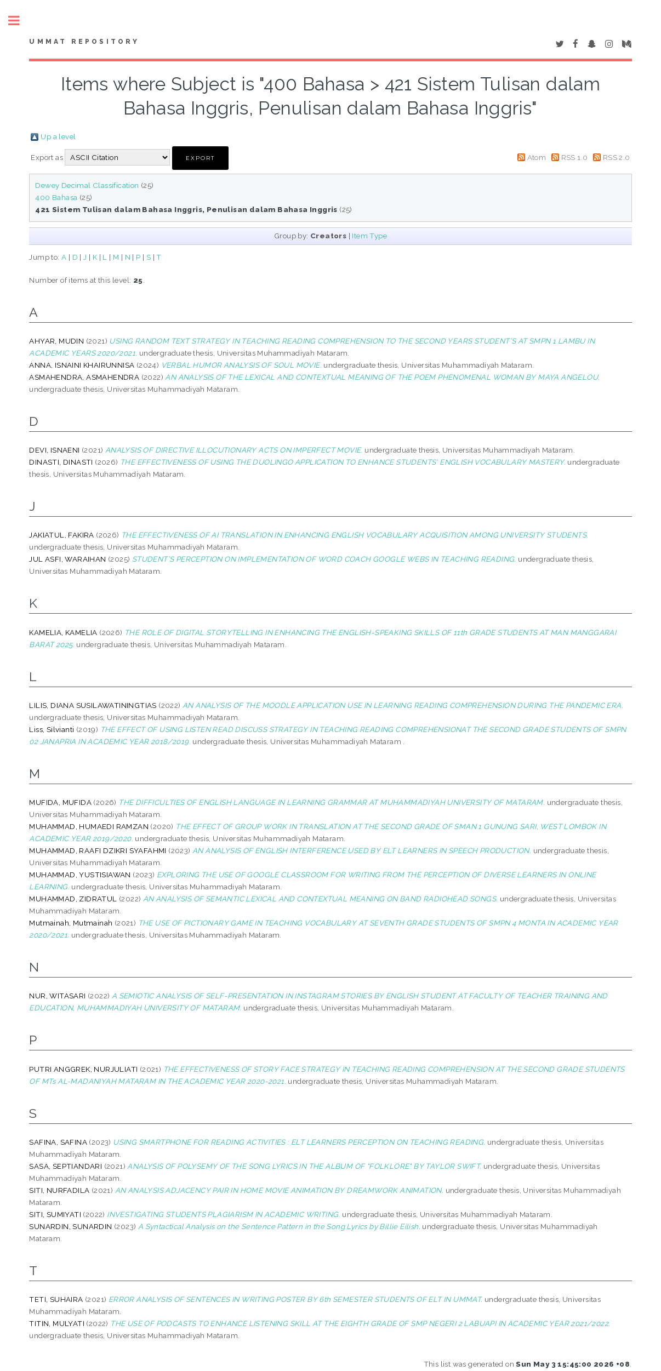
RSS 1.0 (574, 157)
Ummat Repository (84, 41)
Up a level (58, 136)
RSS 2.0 (616, 157)
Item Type (369, 235)
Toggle (19, 20)
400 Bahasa (56, 197)
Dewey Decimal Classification (87, 185)
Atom (536, 157)
